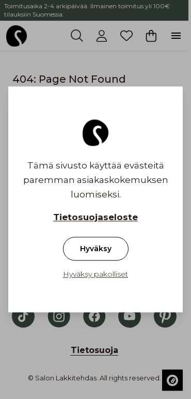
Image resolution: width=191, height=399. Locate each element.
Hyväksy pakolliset (95, 274)
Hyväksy (96, 249)
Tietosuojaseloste (95, 217)
